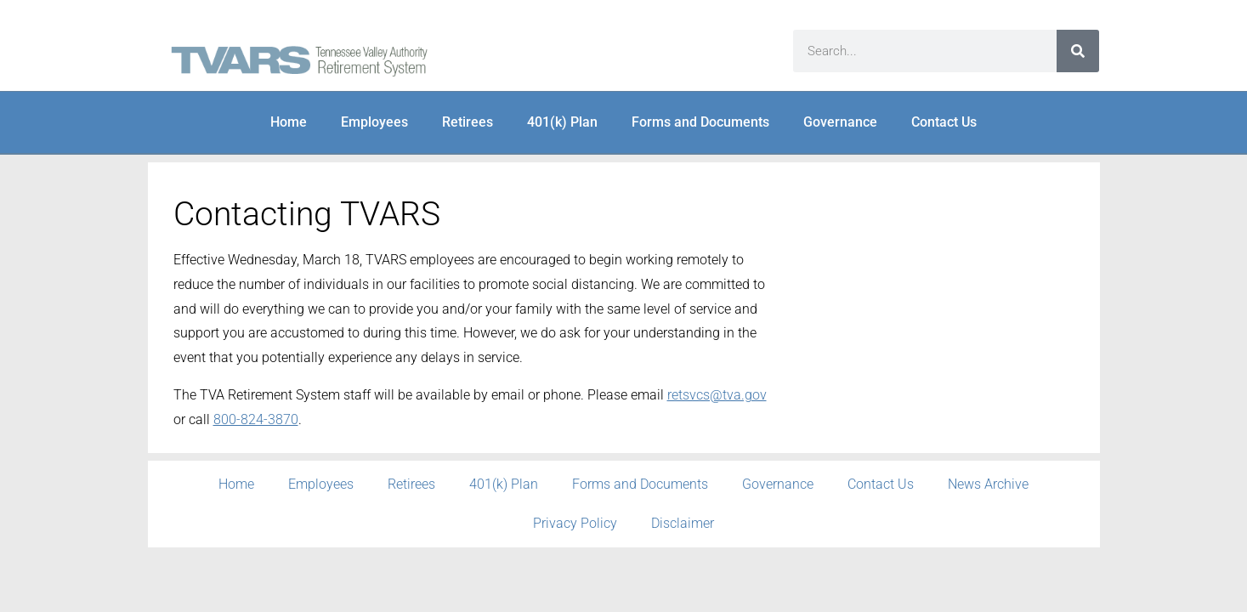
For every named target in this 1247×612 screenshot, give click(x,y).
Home (288, 122)
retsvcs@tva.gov (717, 395)
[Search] (1078, 51)
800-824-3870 (255, 419)
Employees (374, 122)
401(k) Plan (562, 122)
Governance (840, 122)
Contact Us (944, 122)
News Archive (988, 484)
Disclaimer (682, 523)
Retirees (467, 122)
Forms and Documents (700, 122)
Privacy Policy (575, 523)
